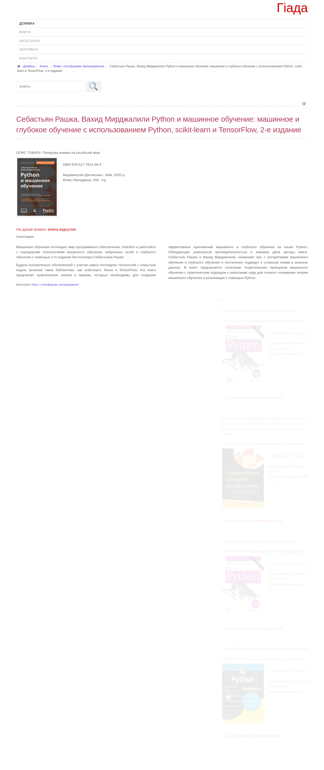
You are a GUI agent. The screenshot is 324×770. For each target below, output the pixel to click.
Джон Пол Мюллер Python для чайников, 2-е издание (265, 649)
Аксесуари (29, 41)
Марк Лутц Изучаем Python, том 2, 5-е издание (259, 311)
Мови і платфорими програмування (54, 284)
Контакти (28, 58)
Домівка (27, 23)
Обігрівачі (28, 49)
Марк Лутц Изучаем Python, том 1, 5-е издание (259, 541)
